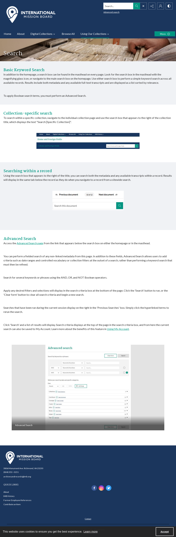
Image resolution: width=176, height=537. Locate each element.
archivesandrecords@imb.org (17, 476)
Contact (88, 519)
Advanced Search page (30, 243)
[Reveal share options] (152, 6)
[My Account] (160, 6)
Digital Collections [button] (43, 34)
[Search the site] (118, 6)
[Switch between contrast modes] (169, 6)
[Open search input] (143, 6)
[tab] (88, 387)
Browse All (68, 33)
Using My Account (118, 329)
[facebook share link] (94, 488)
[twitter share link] (108, 488)
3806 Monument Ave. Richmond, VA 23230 (23, 468)
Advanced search (111, 12)
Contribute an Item (12, 504)
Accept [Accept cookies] (165, 531)
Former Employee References (17, 500)
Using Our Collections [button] (95, 34)
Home (7, 33)
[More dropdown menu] (165, 33)
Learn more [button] (91, 531)
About (21, 33)
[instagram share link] (101, 488)
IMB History (8, 496)
